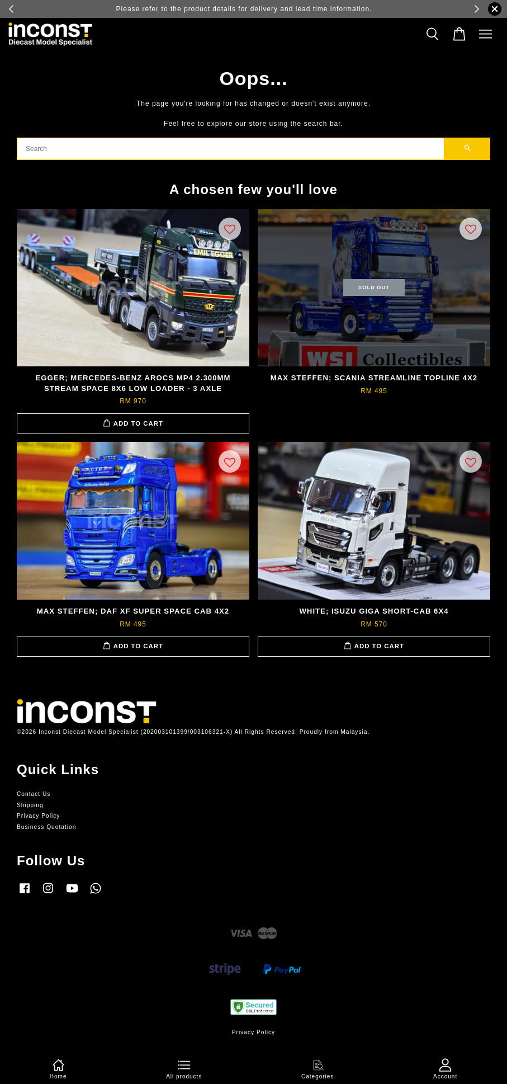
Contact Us (33, 794)
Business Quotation (46, 827)
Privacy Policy (38, 816)
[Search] (230, 149)
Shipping (30, 805)
